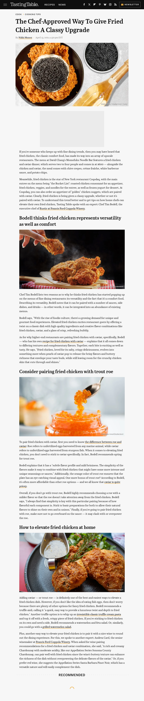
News (62, 4)
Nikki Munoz (25, 37)
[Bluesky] (105, 5)
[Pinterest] (99, 5)
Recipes (49, 4)
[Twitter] (89, 5)
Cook (19, 14)
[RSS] (115, 5)
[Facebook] (84, 5)
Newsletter (130, 4)
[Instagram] (110, 5)
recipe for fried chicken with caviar (62, 341)
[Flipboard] (94, 5)
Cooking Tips (33, 14)
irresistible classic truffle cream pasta (99, 614)
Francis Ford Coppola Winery (53, 642)
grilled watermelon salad (56, 627)
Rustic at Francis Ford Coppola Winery (62, 208)
